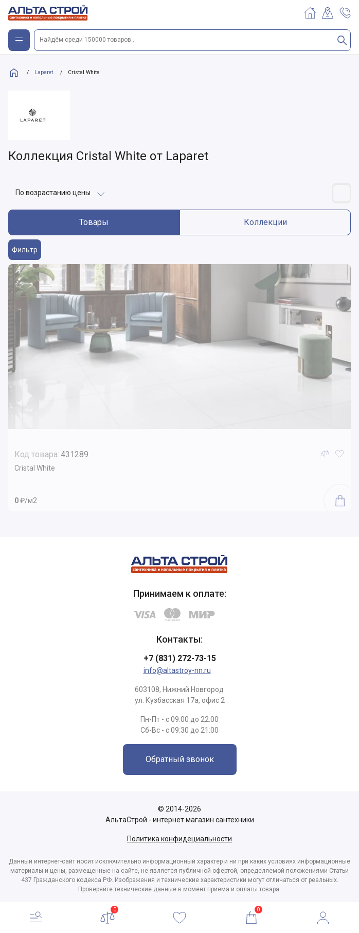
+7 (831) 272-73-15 (179, 658)
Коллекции (265, 222)
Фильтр (25, 250)
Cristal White (34, 468)
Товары (94, 222)
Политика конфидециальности (179, 839)
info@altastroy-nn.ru (177, 670)
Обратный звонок (180, 759)
